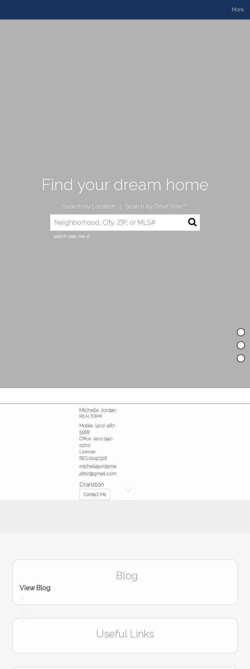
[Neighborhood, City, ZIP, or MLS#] (125, 223)
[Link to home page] (28, 10)
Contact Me (95, 494)
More (238, 10)
